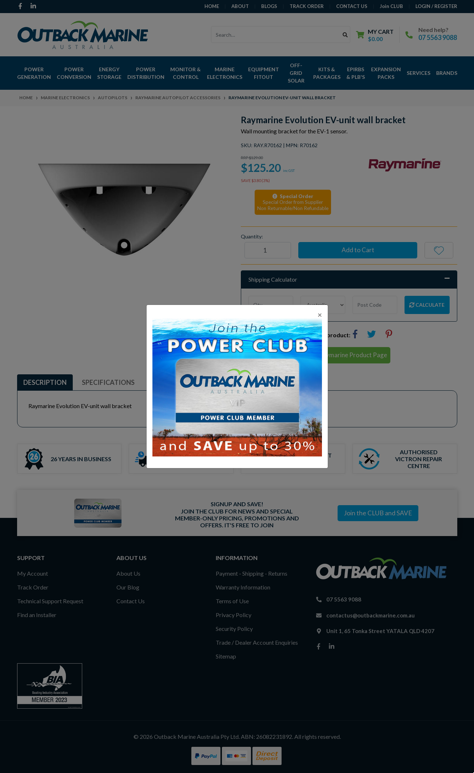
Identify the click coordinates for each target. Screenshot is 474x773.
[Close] (320, 314)
